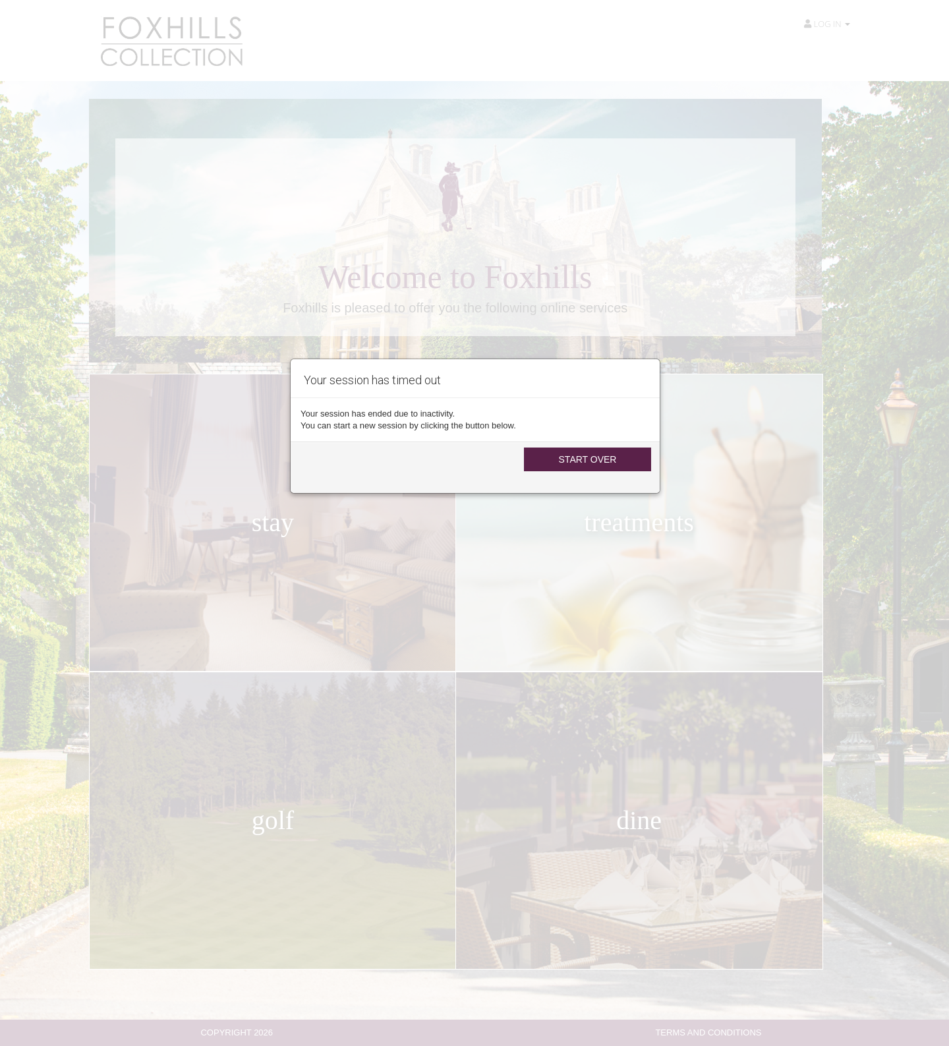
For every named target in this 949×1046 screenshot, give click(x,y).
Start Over (588, 459)
